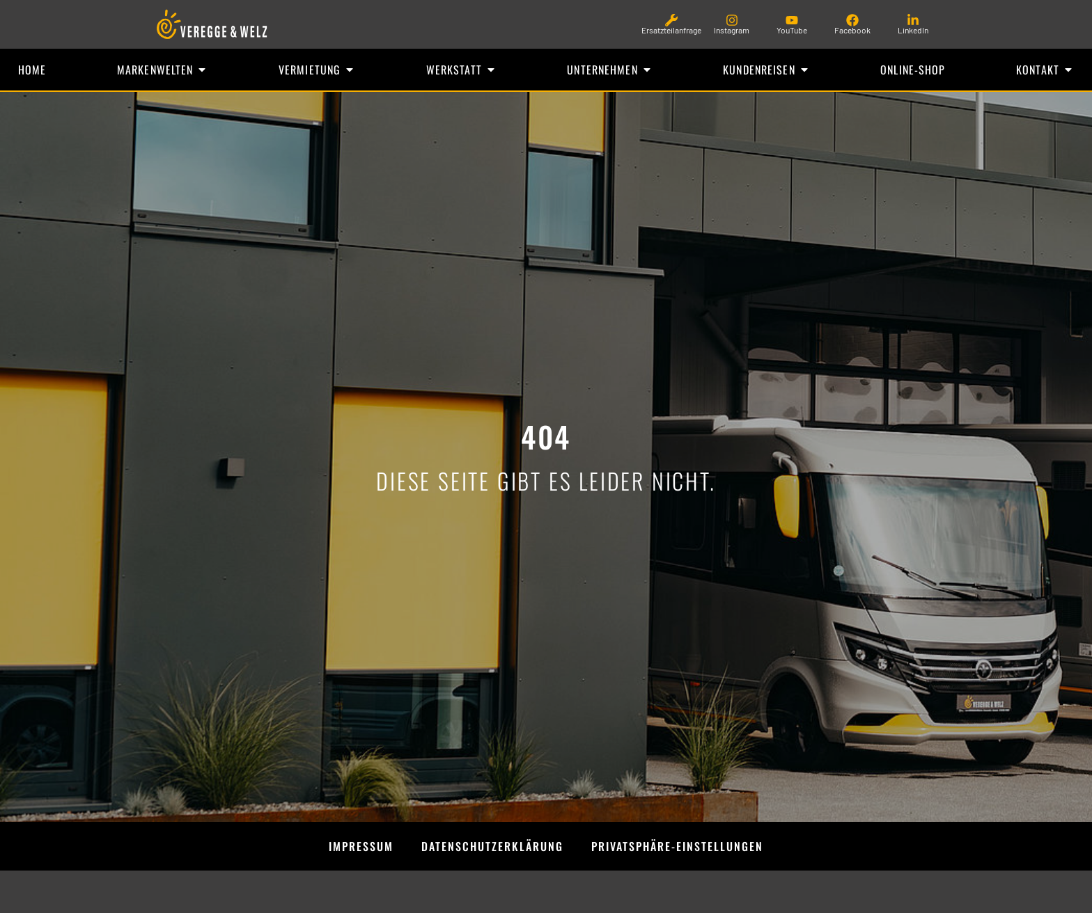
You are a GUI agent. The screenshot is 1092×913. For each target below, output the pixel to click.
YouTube (792, 30)
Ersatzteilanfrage (671, 30)
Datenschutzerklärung (492, 847)
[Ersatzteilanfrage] (671, 20)
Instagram (731, 30)
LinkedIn (913, 30)
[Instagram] (732, 20)
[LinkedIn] (913, 20)
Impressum (361, 847)
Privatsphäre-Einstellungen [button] (677, 847)
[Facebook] (852, 20)
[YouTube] (792, 20)
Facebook (852, 30)
